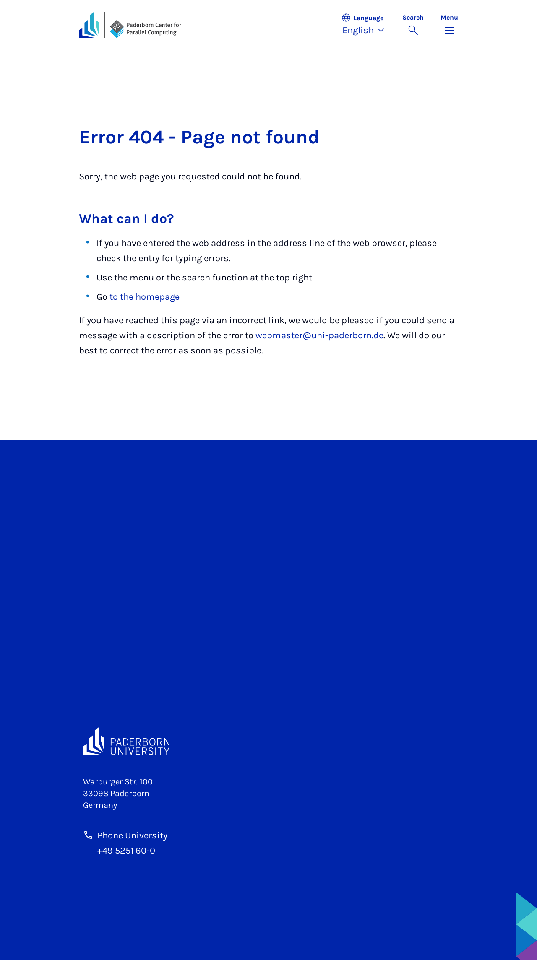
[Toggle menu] (449, 25)
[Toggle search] (413, 25)
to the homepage (144, 296)
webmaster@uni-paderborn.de (319, 335)
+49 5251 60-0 (126, 850)
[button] (367, 25)
